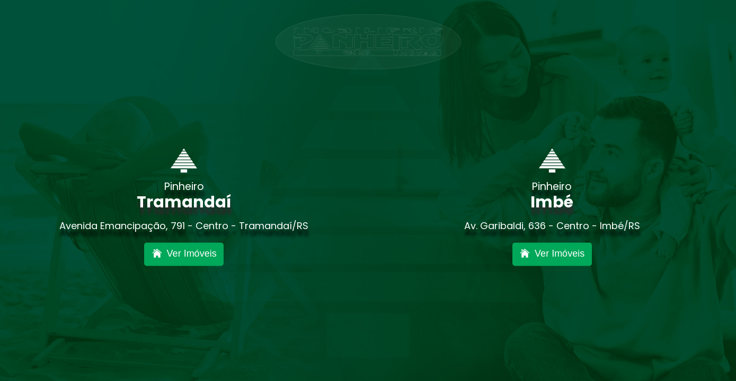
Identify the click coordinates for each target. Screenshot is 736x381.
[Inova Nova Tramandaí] (184, 254)
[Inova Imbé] (552, 254)
